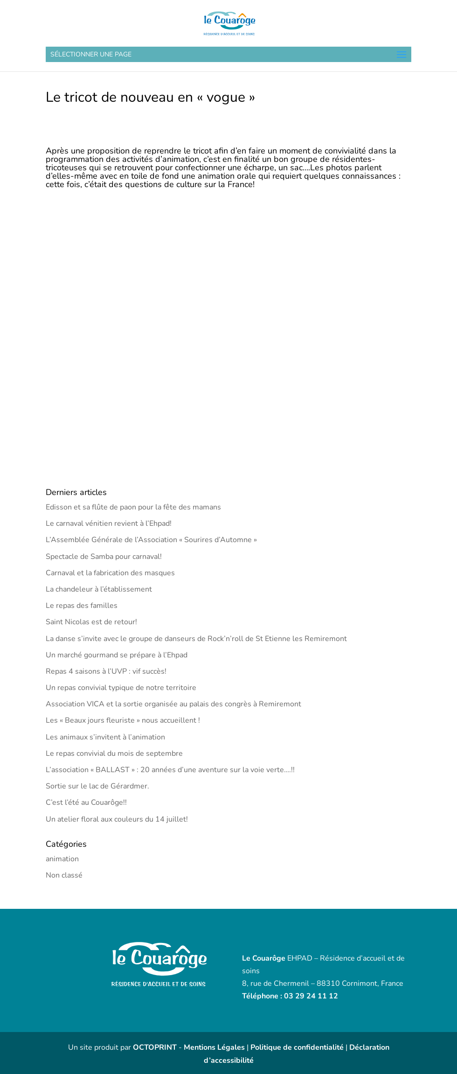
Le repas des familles (82, 605)
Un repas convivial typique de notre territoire (121, 688)
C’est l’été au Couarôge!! (86, 802)
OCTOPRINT (155, 1047)
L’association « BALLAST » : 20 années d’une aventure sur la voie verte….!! (170, 770)
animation (62, 859)
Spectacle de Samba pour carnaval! (104, 556)
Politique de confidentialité (297, 1047)
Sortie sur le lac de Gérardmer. (97, 786)
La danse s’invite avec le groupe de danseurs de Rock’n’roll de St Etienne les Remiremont (196, 639)
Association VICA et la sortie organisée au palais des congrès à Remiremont (173, 704)
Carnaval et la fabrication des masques (110, 573)
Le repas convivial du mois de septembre (114, 753)
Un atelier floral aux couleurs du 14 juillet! (117, 819)
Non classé (64, 875)
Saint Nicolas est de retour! (91, 622)
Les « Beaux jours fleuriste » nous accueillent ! (123, 720)
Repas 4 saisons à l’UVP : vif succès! (106, 671)
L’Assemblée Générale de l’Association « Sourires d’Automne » (151, 540)
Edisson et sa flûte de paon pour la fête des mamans (133, 507)
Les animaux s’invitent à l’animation (105, 737)
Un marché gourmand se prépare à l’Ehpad (116, 655)
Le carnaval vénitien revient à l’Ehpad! (109, 523)
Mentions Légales (214, 1047)
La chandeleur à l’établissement (99, 589)
